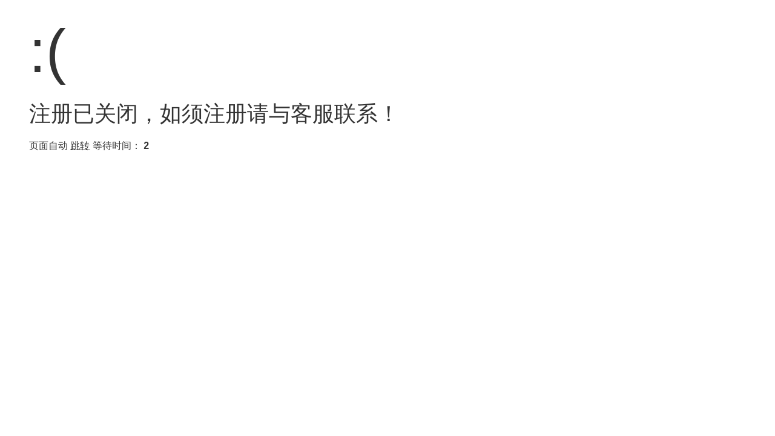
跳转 (80, 145)
